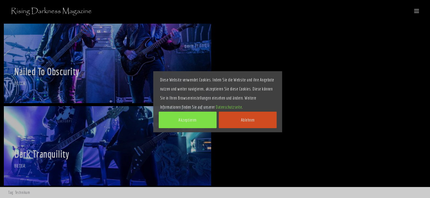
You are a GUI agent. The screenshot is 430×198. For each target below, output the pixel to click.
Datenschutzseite (229, 107)
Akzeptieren (188, 119)
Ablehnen (248, 119)
